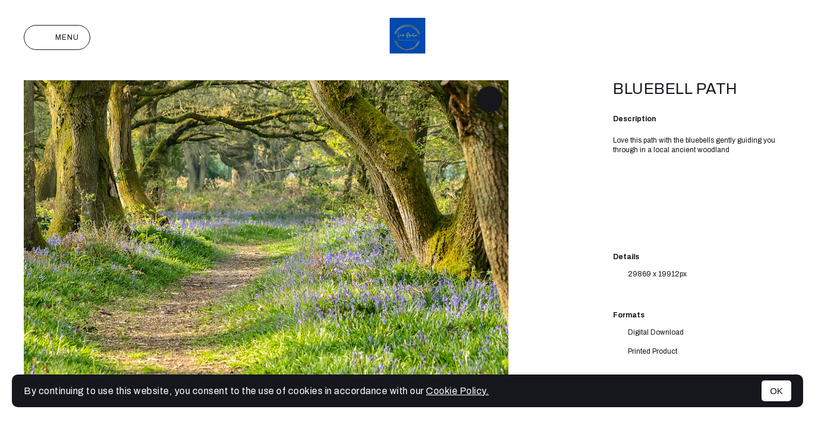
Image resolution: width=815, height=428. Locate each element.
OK (776, 391)
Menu (57, 37)
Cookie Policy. (457, 391)
